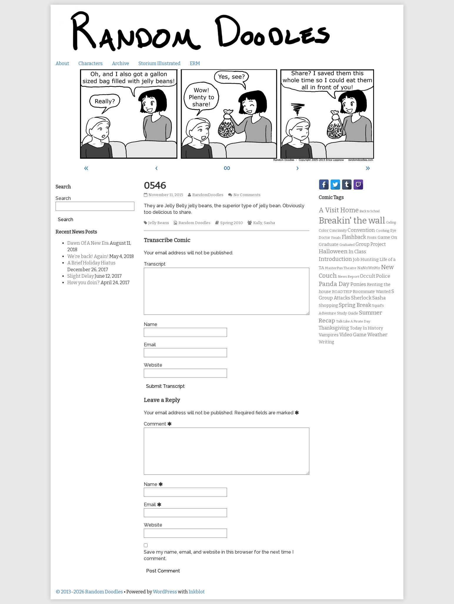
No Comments (247, 195)
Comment (158, 424)
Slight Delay (80, 276)
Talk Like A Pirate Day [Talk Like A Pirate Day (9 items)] (353, 321)
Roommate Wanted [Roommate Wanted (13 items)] (371, 291)
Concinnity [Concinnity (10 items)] (338, 231)
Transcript (155, 264)
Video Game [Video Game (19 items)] (352, 334)
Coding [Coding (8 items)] (391, 222)
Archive (120, 63)
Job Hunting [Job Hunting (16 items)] (366, 259)
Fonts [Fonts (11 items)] (372, 237)
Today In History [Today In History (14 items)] (366, 328)
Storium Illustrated (159, 63)
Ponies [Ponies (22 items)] (358, 284)
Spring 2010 (231, 223)
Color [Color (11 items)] (323, 230)
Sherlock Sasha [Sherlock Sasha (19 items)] (368, 298)
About (62, 63)
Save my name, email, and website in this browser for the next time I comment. (218, 555)
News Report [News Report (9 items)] (348, 276)
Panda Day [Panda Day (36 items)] (334, 283)
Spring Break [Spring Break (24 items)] (355, 305)
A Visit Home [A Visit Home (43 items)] (339, 210)
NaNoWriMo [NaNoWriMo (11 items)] (368, 268)
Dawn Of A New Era (88, 243)
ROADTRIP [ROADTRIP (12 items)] (342, 291)
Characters (91, 63)
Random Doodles (194, 223)
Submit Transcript (165, 386)
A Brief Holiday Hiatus (91, 263)
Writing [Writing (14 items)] (326, 342)
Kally (257, 223)
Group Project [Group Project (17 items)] (370, 244)
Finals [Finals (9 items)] (336, 238)
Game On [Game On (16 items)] (387, 237)
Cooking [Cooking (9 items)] (382, 231)
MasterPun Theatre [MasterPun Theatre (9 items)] (340, 268)
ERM (195, 63)
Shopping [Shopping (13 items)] (328, 305)
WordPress (165, 592)
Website (153, 365)
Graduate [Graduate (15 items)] (328, 244)
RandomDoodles (207, 195)
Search (63, 198)
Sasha (269, 223)
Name (150, 324)
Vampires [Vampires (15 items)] (328, 334)
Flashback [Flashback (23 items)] (354, 237)
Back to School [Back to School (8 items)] (370, 211)
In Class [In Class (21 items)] (357, 252)
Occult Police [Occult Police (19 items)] (375, 276)
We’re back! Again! (88, 256)
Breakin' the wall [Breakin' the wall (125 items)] (352, 221)
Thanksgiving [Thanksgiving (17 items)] (334, 328)
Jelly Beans (158, 223)
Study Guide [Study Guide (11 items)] (347, 313)
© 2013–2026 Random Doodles (89, 592)
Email (150, 344)
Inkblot (197, 592)
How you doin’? (83, 282)
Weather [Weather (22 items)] (377, 335)
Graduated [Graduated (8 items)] (347, 245)
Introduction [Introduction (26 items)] (335, 259)
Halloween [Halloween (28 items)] (333, 251)
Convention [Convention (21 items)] (361, 230)
